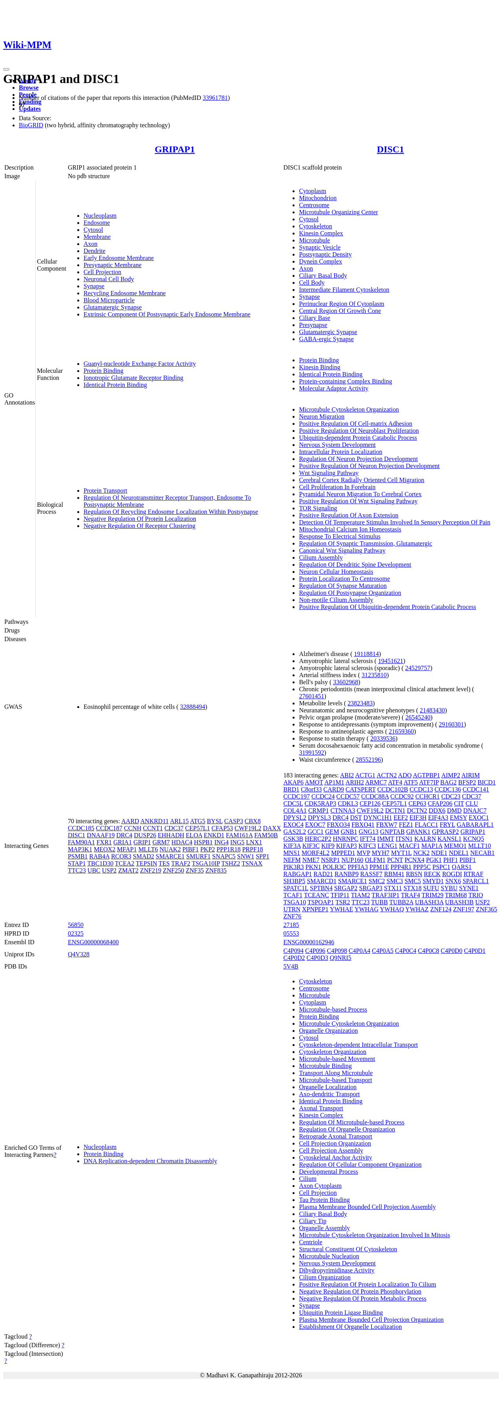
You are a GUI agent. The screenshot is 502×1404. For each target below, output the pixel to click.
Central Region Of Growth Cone (340, 310)
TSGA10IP (206, 863)
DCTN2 (417, 810)
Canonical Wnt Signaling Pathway (342, 550)
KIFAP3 (346, 845)
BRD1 (291, 789)
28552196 (368, 759)
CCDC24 (323, 796)
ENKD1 (214, 835)
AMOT (314, 782)
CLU (472, 803)
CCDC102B (392, 789)
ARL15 (179, 821)
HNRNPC (345, 838)
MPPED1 (343, 852)
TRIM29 (433, 895)
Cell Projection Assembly (331, 1150)
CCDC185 (81, 828)
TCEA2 (125, 863)
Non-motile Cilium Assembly (336, 599)
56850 (76, 925)
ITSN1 (404, 838)
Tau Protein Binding (324, 1199)
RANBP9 (346, 874)
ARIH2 (355, 782)
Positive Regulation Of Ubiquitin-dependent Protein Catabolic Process (387, 607)
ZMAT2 (128, 870)
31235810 (374, 675)
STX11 (393, 888)
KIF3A (291, 845)
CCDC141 (475, 789)
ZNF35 (195, 870)
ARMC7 (376, 782)
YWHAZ (417, 909)
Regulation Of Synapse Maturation (343, 585)
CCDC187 (109, 828)
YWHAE (341, 909)
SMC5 (412, 881)
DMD (454, 810)
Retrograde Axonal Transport (335, 1136)
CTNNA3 (342, 810)
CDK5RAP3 (320, 803)
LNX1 (254, 842)
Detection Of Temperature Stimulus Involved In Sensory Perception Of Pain (394, 522)
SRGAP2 (346, 888)
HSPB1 (203, 842)
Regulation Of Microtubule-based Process (351, 1122)
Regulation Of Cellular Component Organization (360, 1164)
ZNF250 (173, 870)
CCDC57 (348, 796)
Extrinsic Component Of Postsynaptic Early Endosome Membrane (167, 314)
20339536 (382, 738)
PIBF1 (190, 849)
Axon (91, 243)
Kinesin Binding (319, 367)
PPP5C (422, 867)
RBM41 (394, 874)
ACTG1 (365, 775)
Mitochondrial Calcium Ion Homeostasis (350, 529)
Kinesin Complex (321, 233)
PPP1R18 (228, 849)
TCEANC (316, 895)
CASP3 (233, 821)
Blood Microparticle (109, 300)
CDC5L (293, 803)
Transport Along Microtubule (336, 1073)
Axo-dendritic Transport (329, 1094)
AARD (130, 821)
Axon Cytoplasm (320, 1185)
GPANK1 (418, 831)
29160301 (451, 724)
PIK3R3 (293, 867)
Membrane (97, 236)
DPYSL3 (319, 817)
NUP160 (352, 859)
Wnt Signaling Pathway (328, 473)
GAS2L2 (294, 831)
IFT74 (368, 838)
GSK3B (293, 838)
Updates (30, 108)
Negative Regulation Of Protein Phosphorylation (360, 1291)
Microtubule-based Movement (337, 1058)
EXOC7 (315, 824)
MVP (363, 852)
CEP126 (370, 803)
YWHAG (366, 909)
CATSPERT (361, 789)
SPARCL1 (475, 881)
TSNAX (252, 863)
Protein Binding (104, 370)
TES (163, 863)
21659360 (401, 731)
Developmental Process (328, 1171)
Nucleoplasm (100, 215)
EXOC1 (479, 817)
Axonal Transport (321, 1108)
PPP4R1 (401, 867)
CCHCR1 (427, 796)
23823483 (360, 703)
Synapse (94, 286)
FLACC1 (426, 824)
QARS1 (462, 867)
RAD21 (323, 874)
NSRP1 (330, 859)
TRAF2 (180, 863)
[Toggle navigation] (6, 69)
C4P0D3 (317, 957)
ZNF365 (486, 909)
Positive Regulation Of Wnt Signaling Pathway (358, 501)
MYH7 (380, 852)
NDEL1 (459, 852)
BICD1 (487, 782)
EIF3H (418, 817)
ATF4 (395, 782)
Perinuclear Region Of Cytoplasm (341, 303)
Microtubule (314, 240)
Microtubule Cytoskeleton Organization (349, 409)
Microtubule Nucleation (329, 1256)
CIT (459, 803)
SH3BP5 (294, 881)
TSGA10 (294, 902)
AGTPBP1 (426, 775)
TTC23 (77, 870)
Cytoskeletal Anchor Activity (335, 1157)
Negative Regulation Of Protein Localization (140, 518)
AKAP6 (293, 782)
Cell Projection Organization (335, 1143)
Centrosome (314, 205)
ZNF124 (440, 909)
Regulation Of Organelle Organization (347, 1129)
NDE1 (439, 852)
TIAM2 (360, 895)
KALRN (425, 838)
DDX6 (437, 810)
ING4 (221, 842)
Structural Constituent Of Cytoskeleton (348, 1249)
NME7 (311, 859)
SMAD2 (143, 856)
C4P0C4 (405, 950)
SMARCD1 (321, 881)
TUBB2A (401, 902)
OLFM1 (375, 859)
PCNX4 (415, 859)
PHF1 (450, 859)
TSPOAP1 (320, 902)
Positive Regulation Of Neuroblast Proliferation (359, 430)
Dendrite (94, 251)
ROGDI (452, 874)
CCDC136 (448, 789)
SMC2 (377, 881)
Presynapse (313, 325)
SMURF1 (198, 856)
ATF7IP (428, 782)
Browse (28, 87)
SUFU (431, 888)
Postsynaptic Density (325, 254)
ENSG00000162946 (308, 942)
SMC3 (395, 881)
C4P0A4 (359, 950)
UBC (93, 870)
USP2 (109, 870)
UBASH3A (429, 902)
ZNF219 (150, 870)
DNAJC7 (475, 810)
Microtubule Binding (325, 1065)
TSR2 (342, 902)
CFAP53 (222, 828)
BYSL (214, 821)
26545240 (418, 717)
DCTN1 (395, 810)
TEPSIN (146, 863)
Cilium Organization (325, 1277)
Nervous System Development (337, 444)
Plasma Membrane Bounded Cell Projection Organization (371, 1319)
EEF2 (400, 817)
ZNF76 (292, 916)
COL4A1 (295, 810)
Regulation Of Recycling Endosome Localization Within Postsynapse (171, 511)
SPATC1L (295, 888)
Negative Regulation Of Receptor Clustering (139, 525)
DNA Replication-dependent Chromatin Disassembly (150, 1161)
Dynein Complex (320, 261)
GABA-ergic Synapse (326, 339)
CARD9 (334, 789)
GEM (332, 831)
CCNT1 (153, 828)
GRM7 (161, 842)
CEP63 (417, 803)
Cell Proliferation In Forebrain (337, 487)
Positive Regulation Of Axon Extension (348, 515)
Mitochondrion (317, 198)
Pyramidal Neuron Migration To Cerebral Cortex (360, 494)
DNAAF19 (101, 835)
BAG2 (448, 782)
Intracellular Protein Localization (340, 451)
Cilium (307, 1178)
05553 (291, 933)
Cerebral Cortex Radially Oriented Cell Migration (361, 480)
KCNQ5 (473, 838)
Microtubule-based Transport (335, 1080)
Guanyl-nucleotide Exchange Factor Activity (140, 363)
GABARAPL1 (475, 824)
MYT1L (401, 852)
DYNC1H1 (378, 817)
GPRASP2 (445, 831)
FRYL (447, 824)
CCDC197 (296, 796)
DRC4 (124, 835)
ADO (405, 775)
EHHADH (171, 835)
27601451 (311, 696)
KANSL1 (449, 838)
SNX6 (453, 881)
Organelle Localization (327, 1087)
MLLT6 (148, 849)
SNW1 (246, 856)
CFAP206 (440, 803)
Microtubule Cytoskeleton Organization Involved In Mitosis (374, 1235)
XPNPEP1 (315, 909)
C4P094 (293, 950)
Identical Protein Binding (115, 384)
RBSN (414, 874)
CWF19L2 (248, 828)
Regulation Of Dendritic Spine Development (355, 564)
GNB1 (349, 831)
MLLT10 (479, 845)
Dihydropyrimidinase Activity (336, 1270)
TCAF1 (292, 895)
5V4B (290, 966)
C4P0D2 (294, 957)
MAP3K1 (80, 849)
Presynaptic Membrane (113, 265)
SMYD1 (433, 881)
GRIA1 (122, 842)
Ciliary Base (314, 317)
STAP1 (77, 863)
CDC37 (174, 828)
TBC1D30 (100, 863)
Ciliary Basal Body (323, 275)
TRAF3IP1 (385, 895)
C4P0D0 (451, 950)
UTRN (291, 909)
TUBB (379, 902)
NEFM (291, 859)
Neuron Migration (321, 416)
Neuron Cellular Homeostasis (336, 571)
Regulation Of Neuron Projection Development (358, 458)
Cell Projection (102, 272)
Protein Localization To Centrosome (344, 578)
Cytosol (93, 229)
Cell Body (311, 282)
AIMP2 (450, 775)
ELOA (194, 835)
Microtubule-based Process (333, 1009)
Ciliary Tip (312, 1221)
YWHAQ (392, 909)
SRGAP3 (370, 888)
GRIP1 (142, 842)
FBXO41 (363, 824)
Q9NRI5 (340, 957)
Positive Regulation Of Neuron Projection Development (369, 466)
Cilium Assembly (321, 557)
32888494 (192, 706)
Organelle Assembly (324, 1228)
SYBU (449, 888)
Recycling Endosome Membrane (125, 293)
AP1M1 (334, 782)
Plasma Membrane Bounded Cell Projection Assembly (367, 1206)
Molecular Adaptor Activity (333, 388)
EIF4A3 (438, 817)
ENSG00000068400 (93, 942)
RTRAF (474, 874)
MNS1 (291, 852)
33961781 (215, 97)
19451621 (390, 661)
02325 (76, 933)
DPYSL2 (294, 817)
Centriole (310, 1242)
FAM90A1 (81, 842)
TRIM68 (456, 895)
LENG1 (388, 845)
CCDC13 (421, 789)
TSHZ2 (230, 863)
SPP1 (262, 856)
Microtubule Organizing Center (338, 212)
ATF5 (411, 782)
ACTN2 (386, 775)
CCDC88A (375, 796)
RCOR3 (121, 856)
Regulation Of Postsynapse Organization (350, 592)
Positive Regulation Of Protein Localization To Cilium (367, 1284)
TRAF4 (410, 895)
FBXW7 (386, 824)
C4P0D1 (475, 950)
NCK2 (421, 852)
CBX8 (253, 821)
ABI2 (347, 775)
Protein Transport (105, 490)
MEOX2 (104, 849)
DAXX (272, 828)
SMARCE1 (170, 856)
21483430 (432, 710)
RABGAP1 (297, 874)
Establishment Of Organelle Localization (350, 1326)
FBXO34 (338, 824)
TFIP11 (340, 895)
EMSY (458, 817)
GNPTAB (392, 831)
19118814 (366, 654)
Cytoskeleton (315, 226)
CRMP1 (318, 810)
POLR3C (334, 867)
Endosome (97, 222)
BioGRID (31, 125)
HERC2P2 (318, 838)
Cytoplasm (312, 191)
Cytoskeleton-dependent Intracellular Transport (358, 1044)
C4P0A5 (382, 950)
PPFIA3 (357, 867)
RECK (432, 874)
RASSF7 (371, 874)
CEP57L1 (197, 828)
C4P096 (315, 950)
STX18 (413, 888)
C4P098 (337, 950)
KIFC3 (367, 845)
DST (356, 817)
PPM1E (379, 867)
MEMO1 (455, 845)
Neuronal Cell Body (109, 279)
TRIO (475, 895)
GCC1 (315, 831)
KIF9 (328, 845)
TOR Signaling (318, 508)
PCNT (395, 859)
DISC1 (390, 149)
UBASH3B (459, 902)
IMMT (385, 838)
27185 (291, 925)
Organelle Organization (328, 1030)
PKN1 (313, 867)
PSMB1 (78, 856)
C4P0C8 (428, 950)
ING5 (237, 842)
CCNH (132, 828)
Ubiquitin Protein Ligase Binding (341, 1312)
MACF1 (409, 845)
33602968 (345, 682)
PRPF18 (252, 849)
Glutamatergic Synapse (113, 307)
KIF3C (311, 845)
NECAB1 (482, 852)
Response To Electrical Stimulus (339, 536)
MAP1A (432, 845)
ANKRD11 (154, 821)
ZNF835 (216, 870)
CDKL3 (348, 803)
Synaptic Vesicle (319, 247)
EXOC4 (293, 824)
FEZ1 (406, 824)
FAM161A (239, 835)
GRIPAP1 (175, 149)
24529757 (417, 668)
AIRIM (470, 775)
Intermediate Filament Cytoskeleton (344, 289)
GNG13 (368, 831)
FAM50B (266, 835)
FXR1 (104, 842)
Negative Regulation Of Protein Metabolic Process (362, 1298)
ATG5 (197, 821)
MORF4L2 (315, 852)
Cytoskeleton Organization (332, 1051)
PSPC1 (441, 867)
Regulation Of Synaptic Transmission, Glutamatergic (365, 543)
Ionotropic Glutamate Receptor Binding (134, 377)
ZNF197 (463, 909)
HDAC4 (181, 842)
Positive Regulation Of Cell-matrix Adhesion (355, 423)
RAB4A (99, 856)
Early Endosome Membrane (119, 258)
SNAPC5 (224, 856)
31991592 (311, 752)
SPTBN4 (321, 888)
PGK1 (434, 859)
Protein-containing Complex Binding (345, 381)
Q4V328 (78, 954)
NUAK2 (170, 849)
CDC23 (450, 796)
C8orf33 (311, 789)
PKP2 (207, 849)
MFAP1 (126, 849)
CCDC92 (402, 796)
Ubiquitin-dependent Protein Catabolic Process (358, 437)
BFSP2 (467, 782)
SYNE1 (469, 888)
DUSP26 (145, 835)
